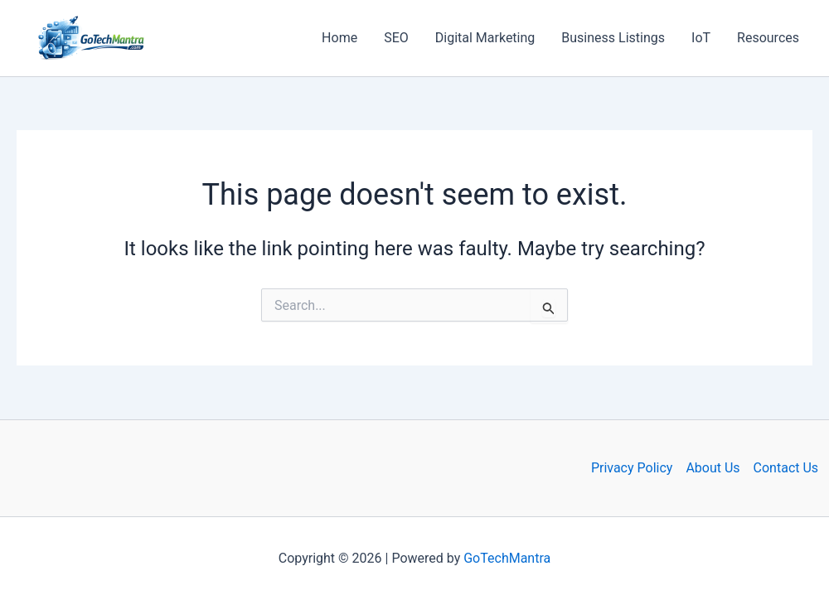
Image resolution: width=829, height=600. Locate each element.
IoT (700, 38)
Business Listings (613, 38)
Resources (768, 38)
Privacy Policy (632, 468)
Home (339, 38)
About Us (712, 468)
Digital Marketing (485, 38)
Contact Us (786, 468)
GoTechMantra (506, 558)
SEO (396, 38)
